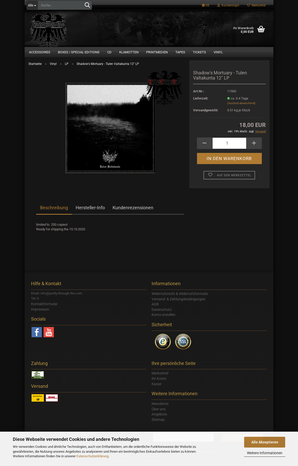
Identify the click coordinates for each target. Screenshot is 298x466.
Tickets (199, 52)
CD (109, 52)
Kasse (156, 384)
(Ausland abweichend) (241, 103)
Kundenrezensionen (133, 207)
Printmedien (157, 52)
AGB (155, 304)
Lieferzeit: (200, 98)
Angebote (159, 414)
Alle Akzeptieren (264, 442)
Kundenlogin (228, 5)
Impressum (40, 309)
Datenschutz (162, 310)
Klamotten (128, 52)
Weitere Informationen (264, 453)
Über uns (159, 409)
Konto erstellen (163, 315)
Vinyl (218, 52)
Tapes (180, 52)
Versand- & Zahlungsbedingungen (178, 299)
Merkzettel (256, 5)
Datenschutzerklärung (92, 456)
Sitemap (158, 420)
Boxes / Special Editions (79, 52)
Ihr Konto (159, 378)
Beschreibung (54, 207)
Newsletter (160, 404)
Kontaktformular (44, 304)
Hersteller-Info (90, 207)
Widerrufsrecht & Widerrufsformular (180, 294)
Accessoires (39, 52)
